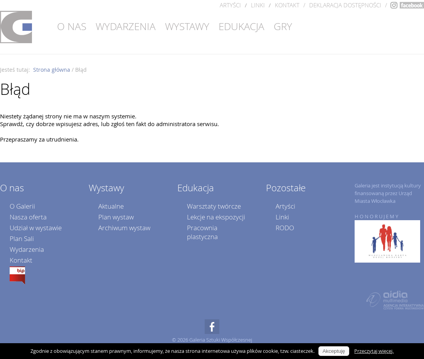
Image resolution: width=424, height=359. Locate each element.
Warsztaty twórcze (214, 206)
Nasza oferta (28, 216)
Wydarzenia (126, 26)
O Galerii (22, 206)
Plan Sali (22, 238)
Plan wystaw (116, 216)
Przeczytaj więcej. (374, 350)
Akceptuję (334, 351)
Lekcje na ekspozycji (216, 216)
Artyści (230, 5)
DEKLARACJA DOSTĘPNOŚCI (345, 5)
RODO (285, 227)
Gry (283, 26)
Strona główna (51, 69)
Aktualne (111, 206)
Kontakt (287, 5)
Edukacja (241, 26)
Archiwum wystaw (124, 227)
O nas (71, 26)
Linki (258, 5)
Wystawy (187, 26)
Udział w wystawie (36, 227)
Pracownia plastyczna (202, 232)
